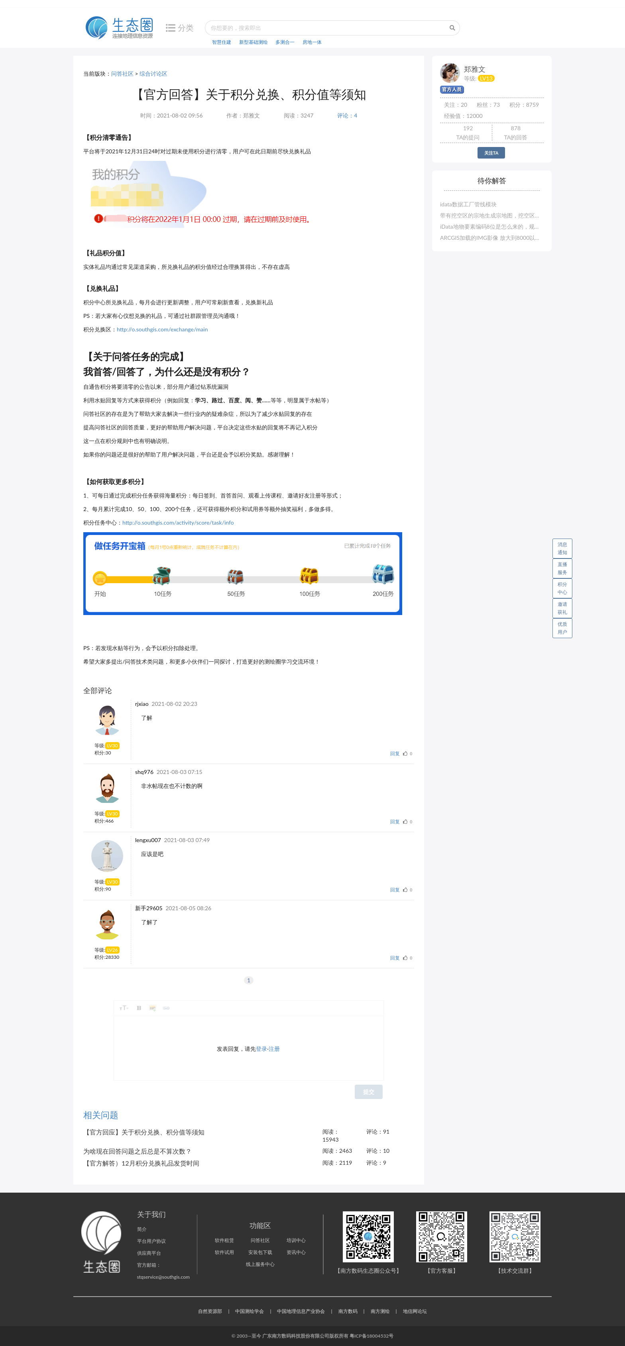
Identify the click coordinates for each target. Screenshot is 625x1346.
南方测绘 (380, 1311)
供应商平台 (149, 1253)
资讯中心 (296, 1252)
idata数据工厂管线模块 (468, 204)
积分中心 (562, 588)
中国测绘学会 (249, 1311)
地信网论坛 (415, 1311)
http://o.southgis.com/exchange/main (162, 329)
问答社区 (122, 73)
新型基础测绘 (253, 42)
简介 (142, 1229)
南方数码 (348, 1311)
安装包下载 (260, 1252)
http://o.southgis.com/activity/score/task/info (178, 522)
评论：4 (347, 115)
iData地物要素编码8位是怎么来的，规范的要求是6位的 (492, 226)
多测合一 (285, 42)
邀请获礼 (562, 608)
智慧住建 (221, 42)
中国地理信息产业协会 (301, 1311)
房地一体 (312, 42)
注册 (274, 1048)
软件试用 (224, 1252)
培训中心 (296, 1240)
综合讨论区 (153, 73)
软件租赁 (224, 1240)
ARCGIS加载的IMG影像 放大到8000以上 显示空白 (492, 237)
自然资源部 (210, 1311)
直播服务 (562, 568)
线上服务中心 (260, 1264)
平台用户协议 (151, 1241)
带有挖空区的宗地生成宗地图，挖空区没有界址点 (492, 215)
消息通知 (565, 547)
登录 (261, 1048)
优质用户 (562, 628)
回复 (395, 753)
